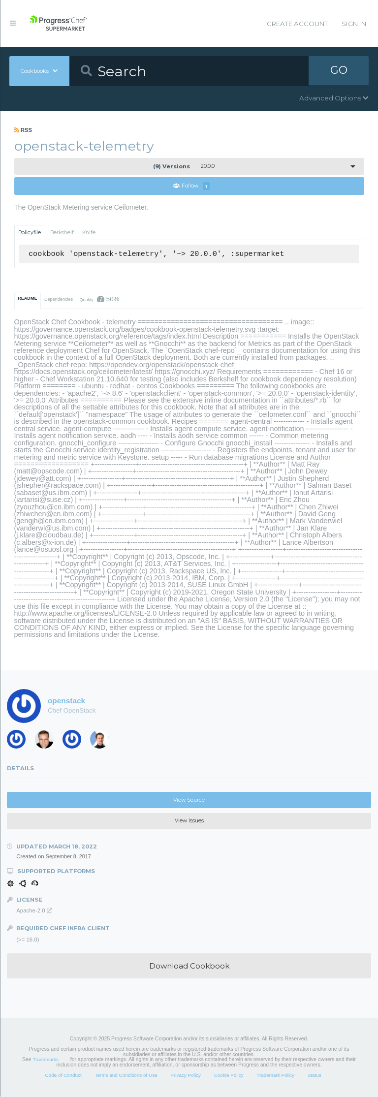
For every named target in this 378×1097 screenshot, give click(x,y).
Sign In (354, 24)
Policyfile (29, 232)
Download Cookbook (189, 966)
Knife (88, 232)
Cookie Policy (229, 1075)
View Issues (189, 821)
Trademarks (46, 1060)
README (27, 298)
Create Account (297, 24)
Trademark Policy (275, 1075)
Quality (99, 299)
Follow (191, 186)
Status (314, 1075)
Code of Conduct (63, 1075)
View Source (189, 800)
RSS (23, 130)
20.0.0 (184, 166)
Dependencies (58, 299)
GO (338, 71)
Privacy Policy (185, 1075)
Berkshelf (62, 232)
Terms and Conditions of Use (125, 1075)
